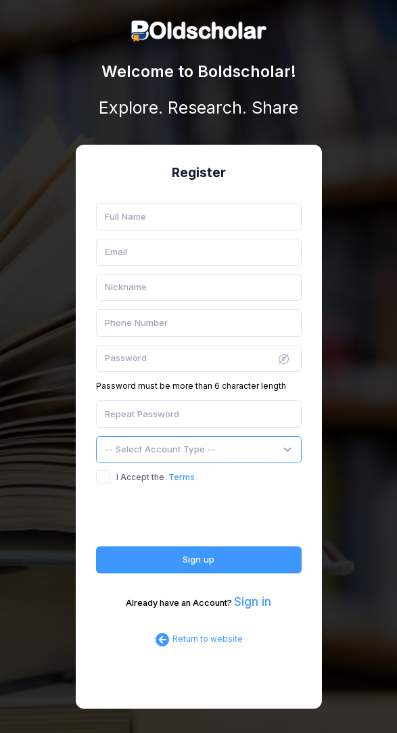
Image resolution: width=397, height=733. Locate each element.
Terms (181, 477)
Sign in (252, 602)
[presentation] (199, 520)
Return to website (198, 639)
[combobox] (199, 449)
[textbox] (160, 449)
